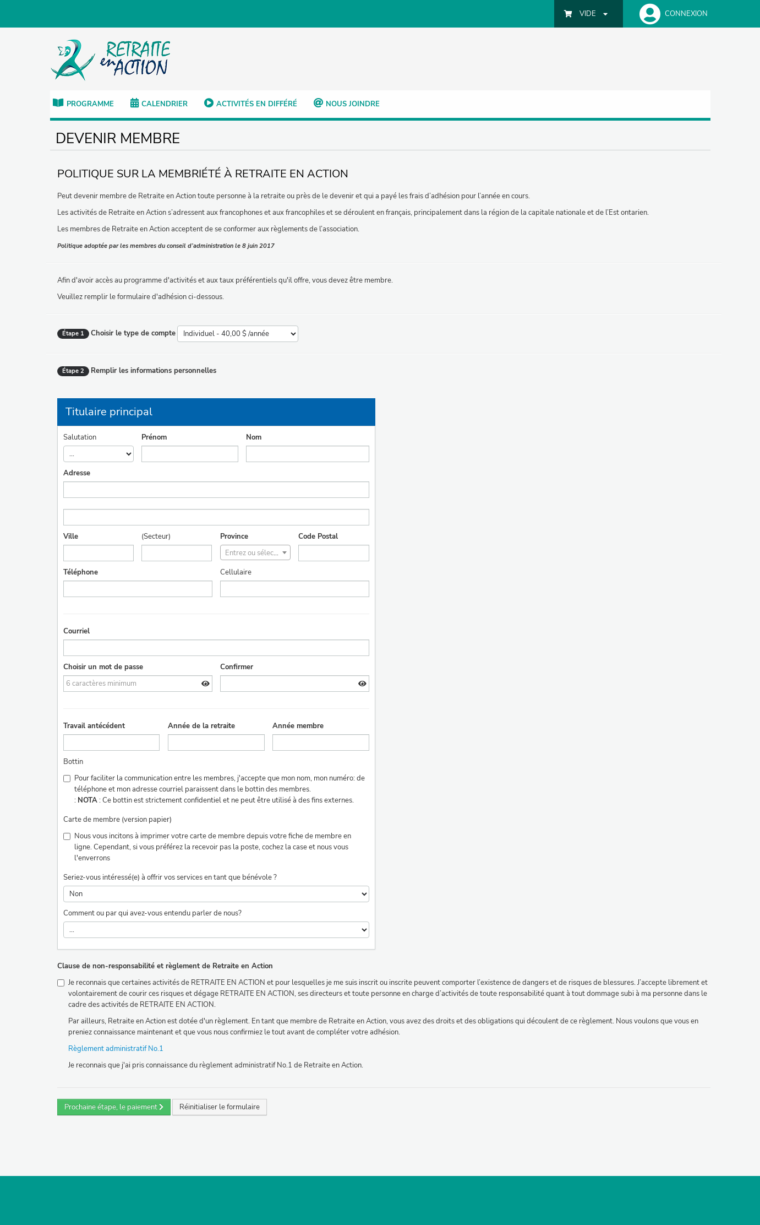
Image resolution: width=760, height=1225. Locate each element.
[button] (670, 14)
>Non (216, 894)
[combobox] (255, 552)
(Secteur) (156, 536)
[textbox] (255, 553)
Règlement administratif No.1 (118, 1049)
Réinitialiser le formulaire (219, 1107)
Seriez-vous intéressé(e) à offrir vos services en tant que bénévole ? (170, 877)
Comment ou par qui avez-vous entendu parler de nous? (152, 913)
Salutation (79, 437)
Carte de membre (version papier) (117, 820)
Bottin (73, 762)
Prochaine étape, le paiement (113, 1107)
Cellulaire (235, 572)
